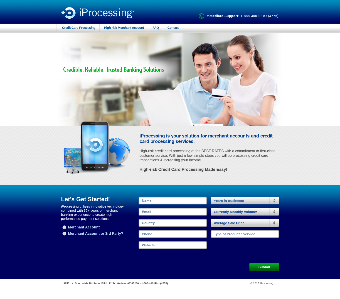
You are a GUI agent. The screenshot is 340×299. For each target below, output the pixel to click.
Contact (173, 27)
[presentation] (245, 250)
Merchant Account (81, 227)
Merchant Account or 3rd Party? (92, 234)
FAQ (156, 27)
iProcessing (98, 14)
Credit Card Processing (79, 27)
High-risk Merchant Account (124, 27)
